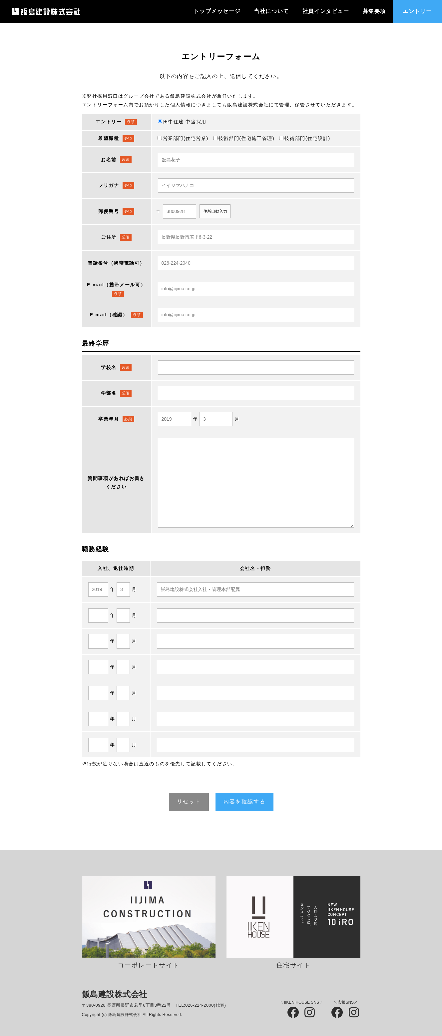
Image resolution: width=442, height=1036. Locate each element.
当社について (271, 11)
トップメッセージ (217, 11)
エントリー (417, 11)
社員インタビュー (325, 11)
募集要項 (374, 11)
